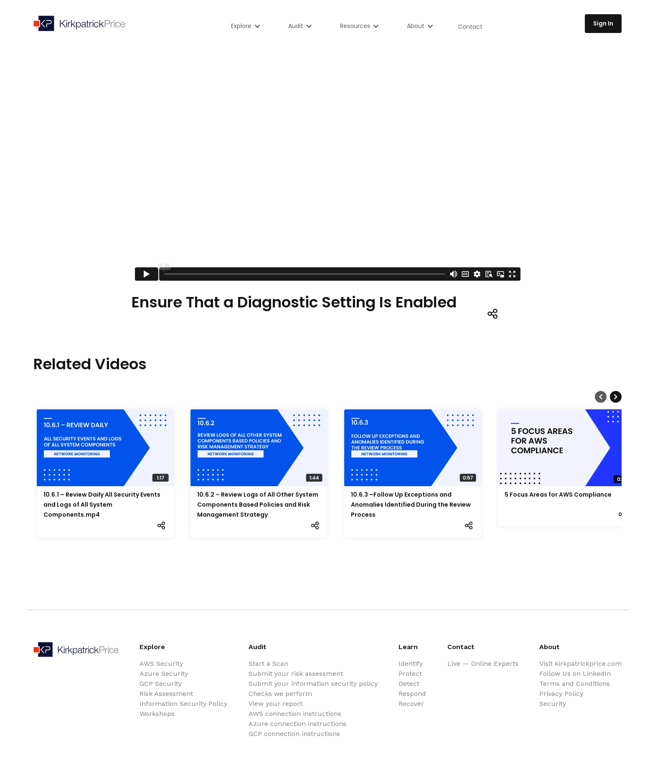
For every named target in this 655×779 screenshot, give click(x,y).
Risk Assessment (166, 694)
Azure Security (164, 674)
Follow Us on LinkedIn (575, 674)
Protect (410, 674)
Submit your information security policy (313, 684)
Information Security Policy (183, 704)
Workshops (157, 714)
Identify (411, 663)
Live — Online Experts (482, 663)
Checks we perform (280, 694)
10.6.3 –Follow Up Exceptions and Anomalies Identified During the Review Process (411, 504)
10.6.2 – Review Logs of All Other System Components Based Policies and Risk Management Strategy (257, 504)
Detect (409, 684)
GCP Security (161, 684)
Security (552, 704)
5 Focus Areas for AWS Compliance (558, 494)
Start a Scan (268, 663)
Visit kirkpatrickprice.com (580, 663)
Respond (412, 694)
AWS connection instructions (295, 714)
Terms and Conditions (574, 684)
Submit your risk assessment (296, 674)
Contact (470, 27)
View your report (275, 704)
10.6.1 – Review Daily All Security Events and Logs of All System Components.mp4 (101, 504)
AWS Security (161, 663)
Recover (411, 704)
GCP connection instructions (294, 734)
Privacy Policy (561, 694)
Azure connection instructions (297, 724)
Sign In (603, 23)
